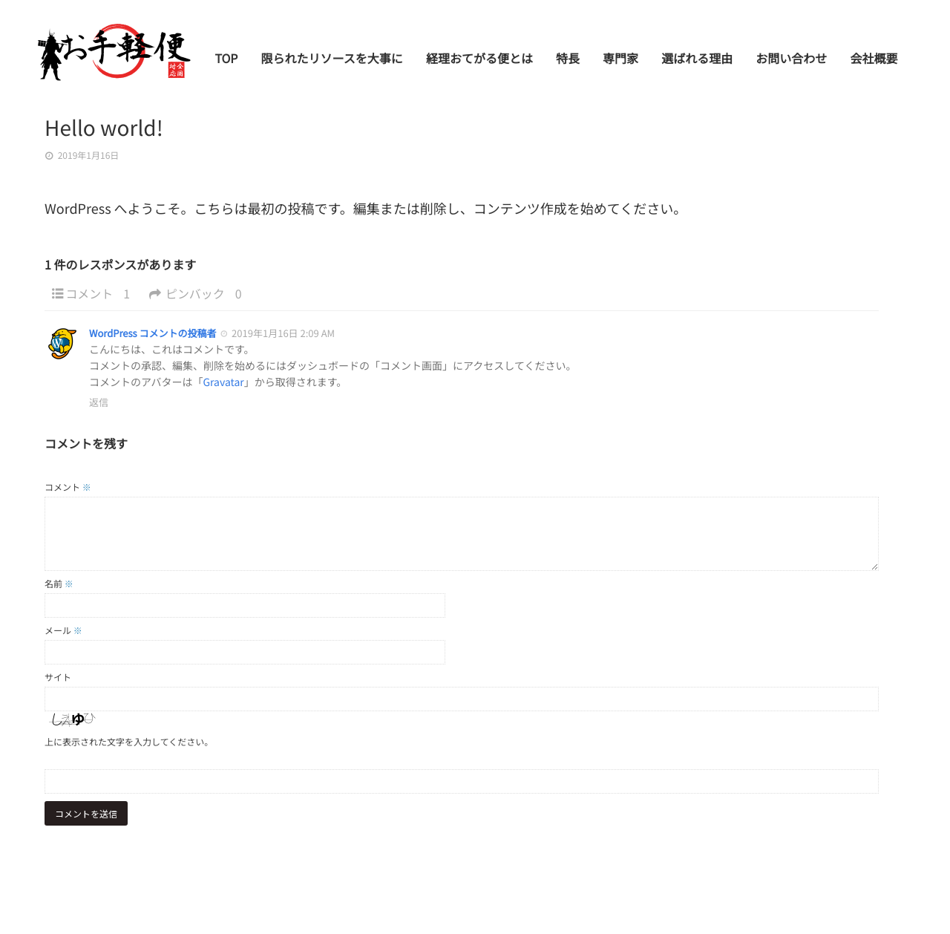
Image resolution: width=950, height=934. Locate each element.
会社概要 (874, 64)
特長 (571, 64)
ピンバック (198, 294)
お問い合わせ (792, 64)
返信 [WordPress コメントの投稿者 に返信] (98, 402)
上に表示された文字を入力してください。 (129, 742)
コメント (100, 294)
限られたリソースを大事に (337, 64)
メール (63, 630)
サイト (58, 677)
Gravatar (223, 382)
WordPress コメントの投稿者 (153, 333)
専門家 (623, 64)
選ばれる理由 (699, 64)
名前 (59, 584)
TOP (232, 64)
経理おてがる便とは (483, 64)
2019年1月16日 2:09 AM (283, 333)
